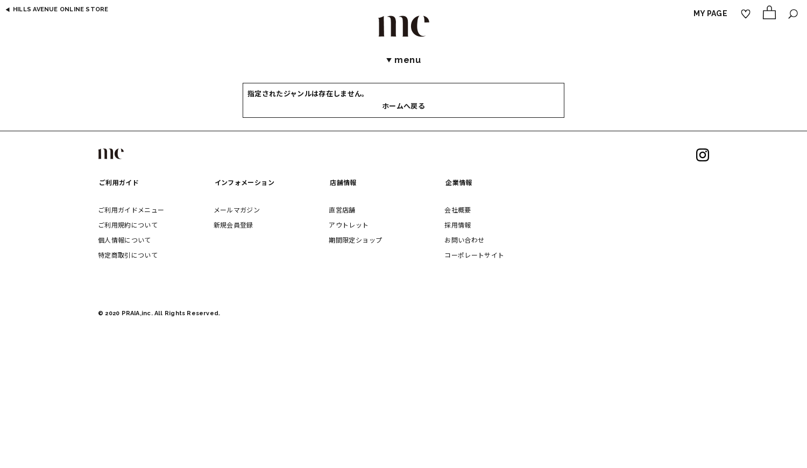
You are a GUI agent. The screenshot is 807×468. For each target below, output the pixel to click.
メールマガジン (237, 209)
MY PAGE (710, 13)
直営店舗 (342, 209)
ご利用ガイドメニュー (131, 209)
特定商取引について (128, 254)
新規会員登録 (233, 224)
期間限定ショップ (355, 239)
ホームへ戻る (403, 106)
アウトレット (349, 224)
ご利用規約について (128, 224)
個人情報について (124, 239)
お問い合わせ (464, 239)
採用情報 (457, 224)
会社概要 (457, 209)
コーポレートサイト (474, 254)
